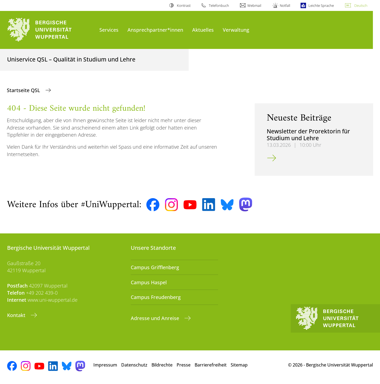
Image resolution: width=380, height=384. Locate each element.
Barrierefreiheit (211, 365)
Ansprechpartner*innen (155, 29)
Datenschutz (134, 365)
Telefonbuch (219, 5)
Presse (184, 365)
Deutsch (360, 5)
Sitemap (239, 365)
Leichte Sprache (321, 5)
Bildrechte (162, 365)
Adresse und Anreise (155, 318)
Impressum (105, 365)
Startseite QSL (24, 90)
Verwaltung (236, 29)
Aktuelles (203, 29)
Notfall (285, 5)
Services (108, 29)
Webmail (254, 5)
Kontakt (17, 315)
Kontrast (184, 5)
